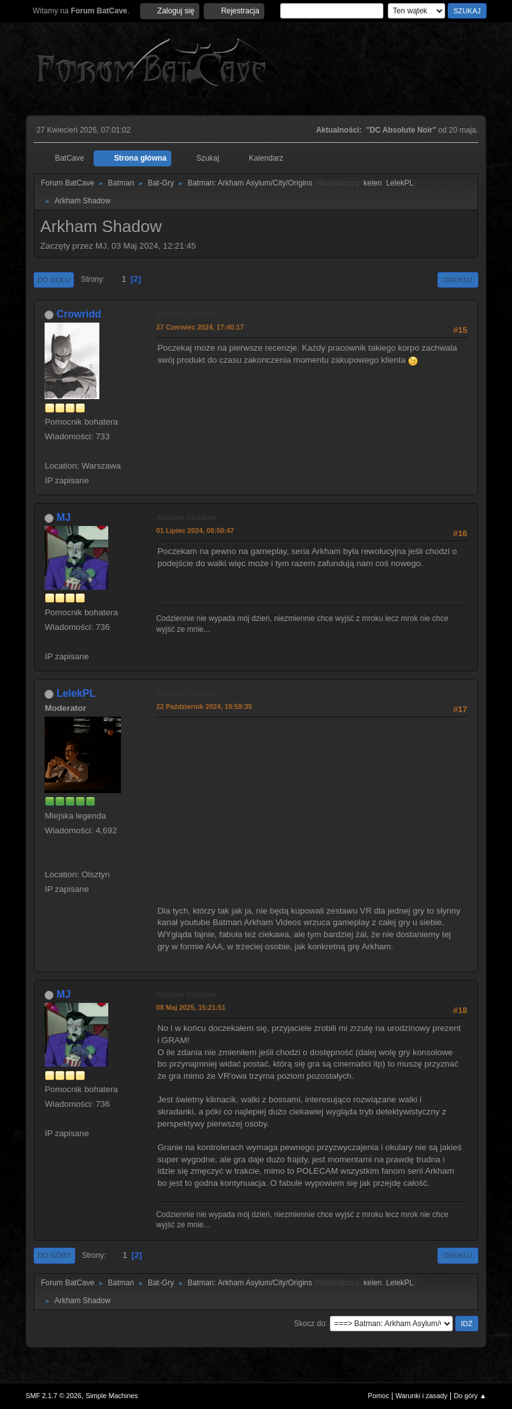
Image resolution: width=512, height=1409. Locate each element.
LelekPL (399, 183)
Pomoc (379, 1395)
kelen (373, 183)
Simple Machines (112, 1395)
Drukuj (457, 280)
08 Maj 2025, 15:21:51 (190, 1007)
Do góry (54, 1255)
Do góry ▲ (469, 1395)
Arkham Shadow (186, 314)
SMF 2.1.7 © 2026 (53, 1395)
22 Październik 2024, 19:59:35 (204, 706)
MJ (64, 517)
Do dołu (54, 280)
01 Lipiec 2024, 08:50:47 (195, 530)
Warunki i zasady (421, 1395)
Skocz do (309, 1322)
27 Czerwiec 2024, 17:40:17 (200, 327)
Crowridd (79, 314)
